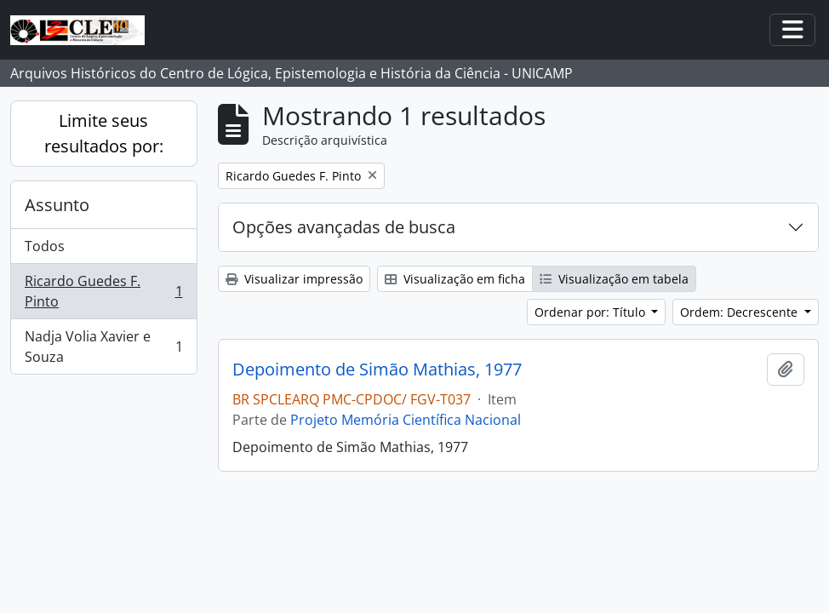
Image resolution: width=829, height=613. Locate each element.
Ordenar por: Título (592, 312)
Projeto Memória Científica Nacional (405, 419)
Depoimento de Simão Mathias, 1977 (377, 369)
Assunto (57, 204)
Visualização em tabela (614, 279)
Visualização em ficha (455, 279)
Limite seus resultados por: (103, 133)
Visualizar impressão (294, 279)
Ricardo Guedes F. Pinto (103, 291)
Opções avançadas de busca (343, 226)
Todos (45, 246)
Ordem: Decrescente (740, 312)
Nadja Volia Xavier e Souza (103, 346)
